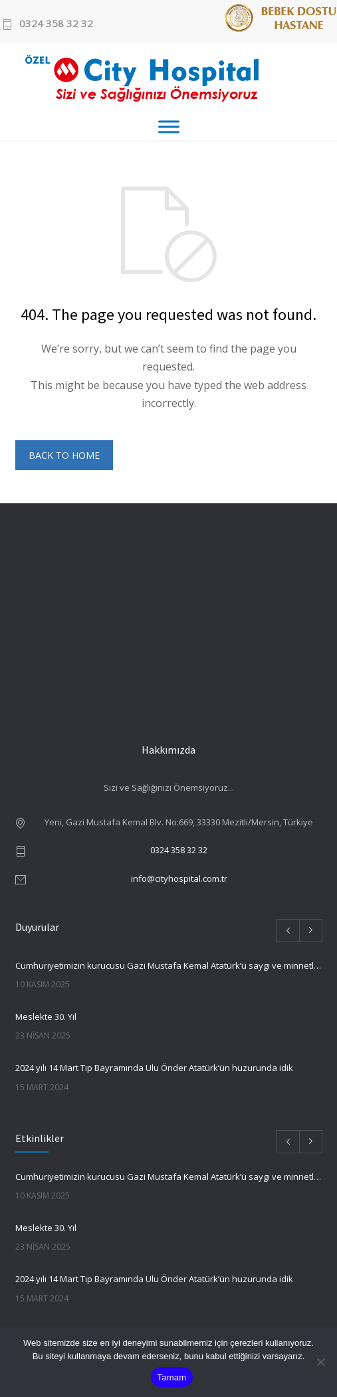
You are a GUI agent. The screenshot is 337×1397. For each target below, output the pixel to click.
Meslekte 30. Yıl (45, 1017)
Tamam (172, 1377)
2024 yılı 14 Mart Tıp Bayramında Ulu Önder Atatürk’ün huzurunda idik (154, 1068)
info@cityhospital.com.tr (179, 878)
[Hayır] (320, 1361)
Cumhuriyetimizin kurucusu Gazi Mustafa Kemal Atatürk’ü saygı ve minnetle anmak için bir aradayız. (168, 965)
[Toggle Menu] (168, 126)
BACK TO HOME (64, 455)
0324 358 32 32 (56, 24)
